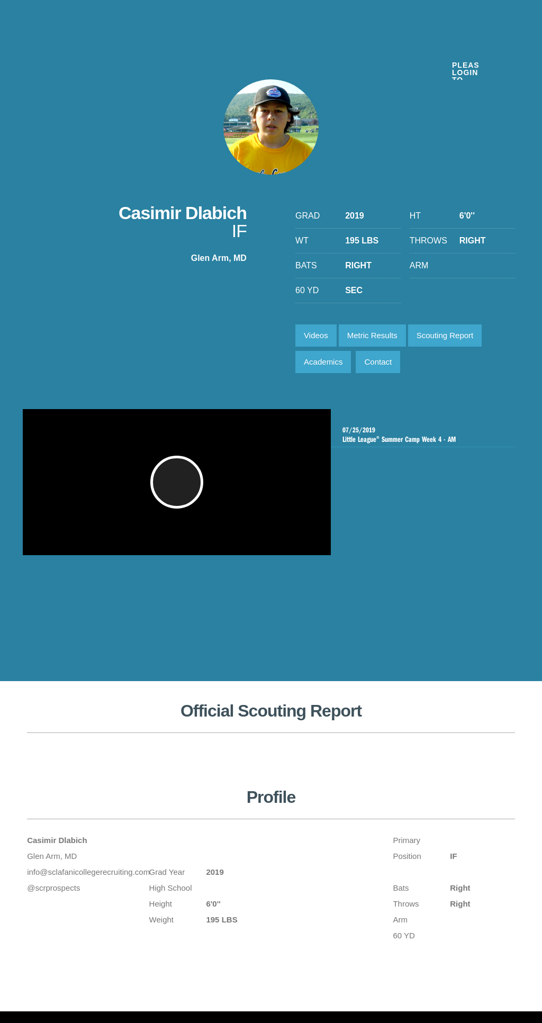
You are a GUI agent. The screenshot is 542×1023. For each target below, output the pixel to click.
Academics (323, 361)
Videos (316, 335)
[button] (178, 487)
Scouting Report (445, 335)
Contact (378, 361)
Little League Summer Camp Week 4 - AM (422, 434)
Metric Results (372, 335)
